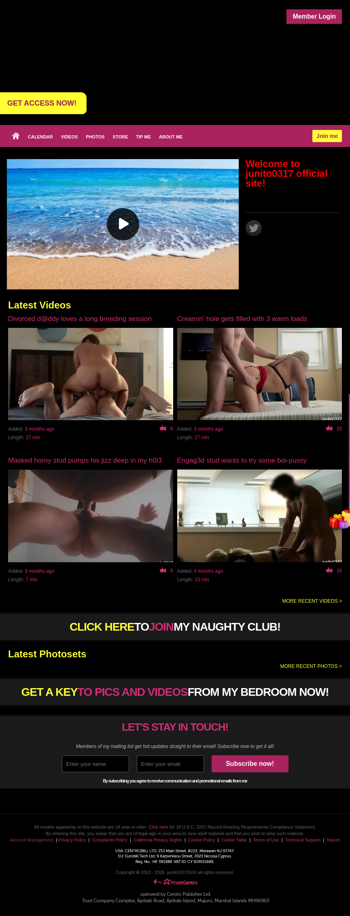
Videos (69, 136)
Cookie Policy (201, 839)
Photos (95, 136)
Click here (158, 827)
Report (333, 839)
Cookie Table (234, 839)
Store (120, 136)
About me (171, 136)
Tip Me (143, 136)
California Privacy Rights (158, 839)
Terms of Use (266, 839)
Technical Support (302, 839)
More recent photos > (311, 666)
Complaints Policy (109, 839)
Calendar (40, 136)
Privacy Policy (72, 839)
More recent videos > (312, 601)
